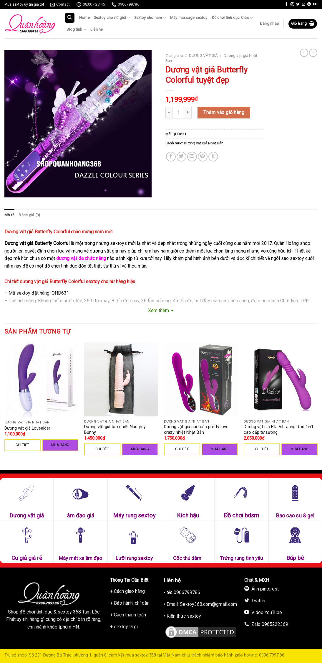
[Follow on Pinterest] (309, 4)
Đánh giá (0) (29, 215)
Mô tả (9, 215)
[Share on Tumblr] (213, 156)
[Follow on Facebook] (286, 4)
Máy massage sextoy (189, 17)
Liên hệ (96, 29)
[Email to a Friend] (192, 156)
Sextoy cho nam (150, 18)
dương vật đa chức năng (81, 258)
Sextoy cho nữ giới (112, 18)
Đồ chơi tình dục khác (232, 18)
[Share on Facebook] (171, 156)
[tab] (9, 215)
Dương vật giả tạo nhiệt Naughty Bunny (115, 429)
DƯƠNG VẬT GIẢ (203, 55)
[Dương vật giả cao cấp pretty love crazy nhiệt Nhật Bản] (201, 379)
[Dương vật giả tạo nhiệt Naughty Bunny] (121, 379)
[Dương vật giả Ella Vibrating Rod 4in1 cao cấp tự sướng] (281, 379)
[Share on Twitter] (181, 156)
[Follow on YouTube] (314, 4)
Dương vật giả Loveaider (27, 428)
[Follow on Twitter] (298, 4)
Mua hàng (60, 445)
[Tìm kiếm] (70, 18)
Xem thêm (158, 310)
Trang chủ (174, 55)
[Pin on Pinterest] (203, 156)
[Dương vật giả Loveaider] (41, 379)
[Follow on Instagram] (292, 4)
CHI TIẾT (22, 445)
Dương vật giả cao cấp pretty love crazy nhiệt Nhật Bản (196, 429)
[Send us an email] (303, 4)
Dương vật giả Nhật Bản (203, 143)
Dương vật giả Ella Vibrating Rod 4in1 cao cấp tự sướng (278, 429)
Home (84, 17)
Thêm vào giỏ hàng (223, 112)
